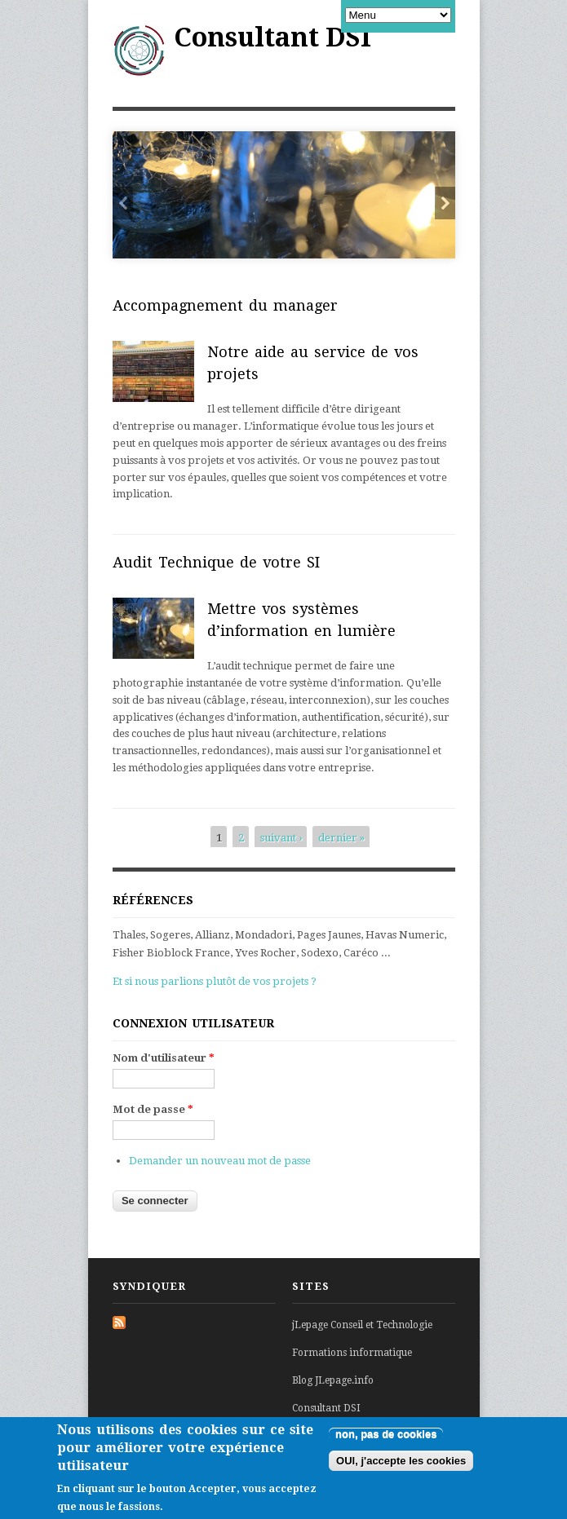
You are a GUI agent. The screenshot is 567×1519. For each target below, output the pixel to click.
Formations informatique (352, 1352)
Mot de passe (153, 1109)
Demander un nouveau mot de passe (220, 1161)
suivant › (281, 838)
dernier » (341, 838)
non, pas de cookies (385, 1439)
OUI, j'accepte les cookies (401, 1465)
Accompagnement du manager (225, 305)
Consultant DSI (272, 37)
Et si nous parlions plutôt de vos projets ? (215, 981)
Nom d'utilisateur (164, 1058)
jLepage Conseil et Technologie (362, 1325)
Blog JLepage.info (333, 1380)
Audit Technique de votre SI (216, 562)
